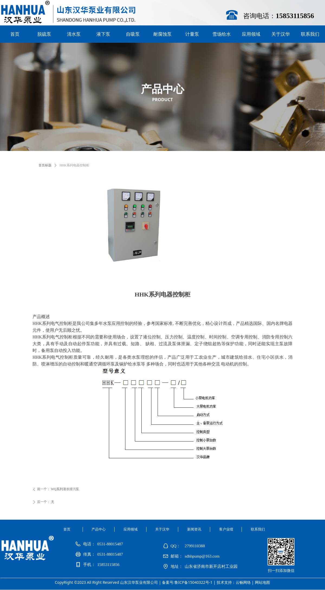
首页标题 (44, 165)
